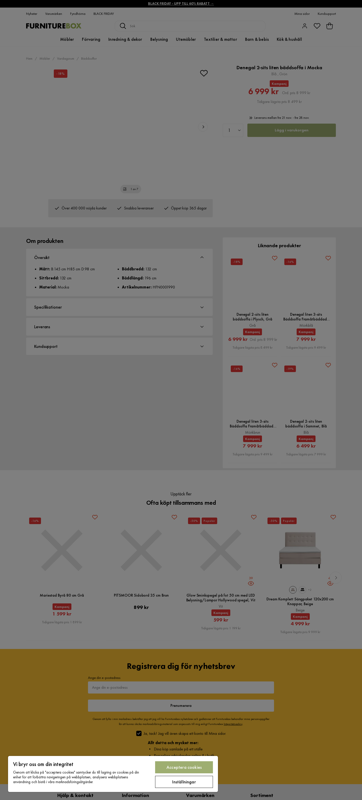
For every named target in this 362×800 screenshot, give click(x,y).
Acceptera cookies (184, 767)
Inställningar (184, 782)
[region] (113, 774)
